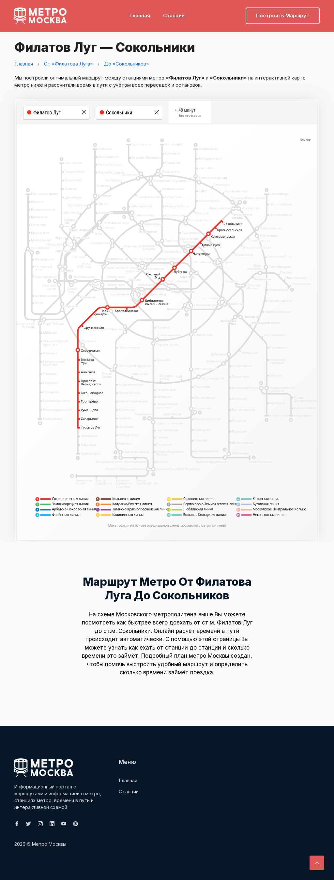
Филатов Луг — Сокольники (105, 47)
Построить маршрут (282, 15)
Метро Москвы (49, 844)
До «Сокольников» (126, 64)
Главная (139, 15)
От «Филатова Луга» (68, 64)
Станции (174, 15)
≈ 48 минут (188, 113)
